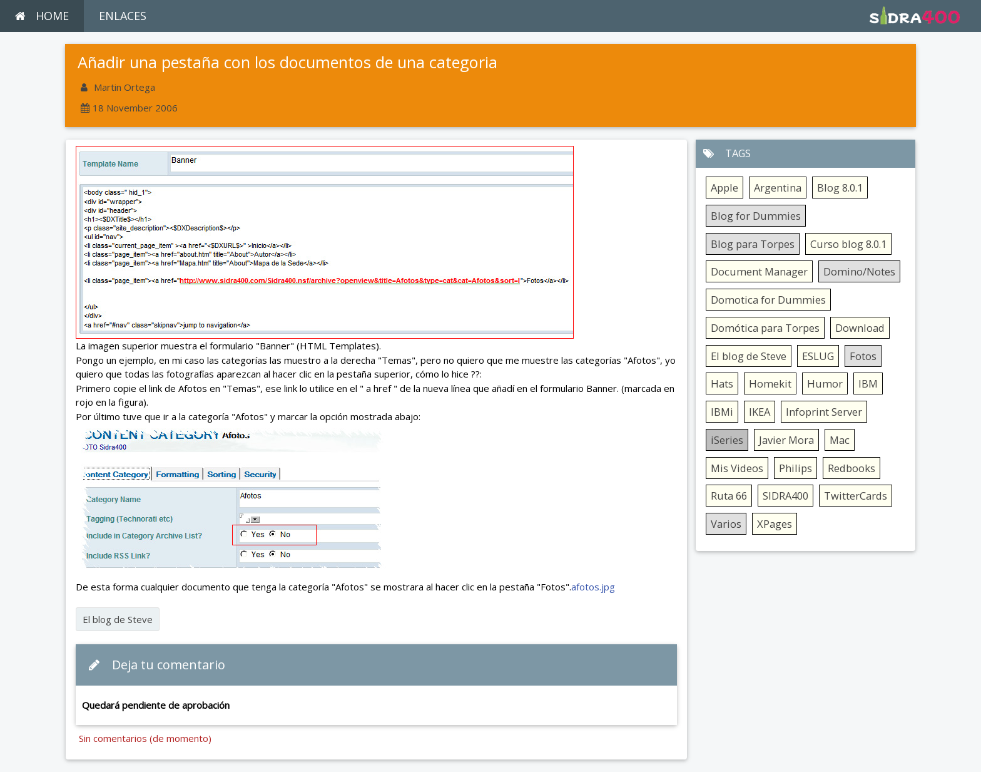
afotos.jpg (593, 586)
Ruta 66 (729, 495)
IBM (868, 383)
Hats (722, 383)
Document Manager (759, 271)
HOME (42, 15)
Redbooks (851, 468)
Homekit (770, 383)
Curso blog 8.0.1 (848, 244)
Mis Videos (737, 468)
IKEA (759, 411)
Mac (840, 440)
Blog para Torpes (753, 244)
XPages (774, 524)
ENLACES (122, 15)
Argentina (777, 187)
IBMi (722, 411)
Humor (825, 383)
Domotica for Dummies (768, 299)
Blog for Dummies (756, 215)
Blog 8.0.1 (840, 187)
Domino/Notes (859, 271)
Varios (726, 524)
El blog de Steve (118, 619)
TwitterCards (855, 495)
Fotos (863, 356)
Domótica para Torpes (765, 328)
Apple (724, 187)
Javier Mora (786, 440)
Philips (795, 468)
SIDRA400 (785, 495)
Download (860, 328)
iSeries (727, 440)
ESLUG (818, 356)
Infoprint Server (824, 411)
